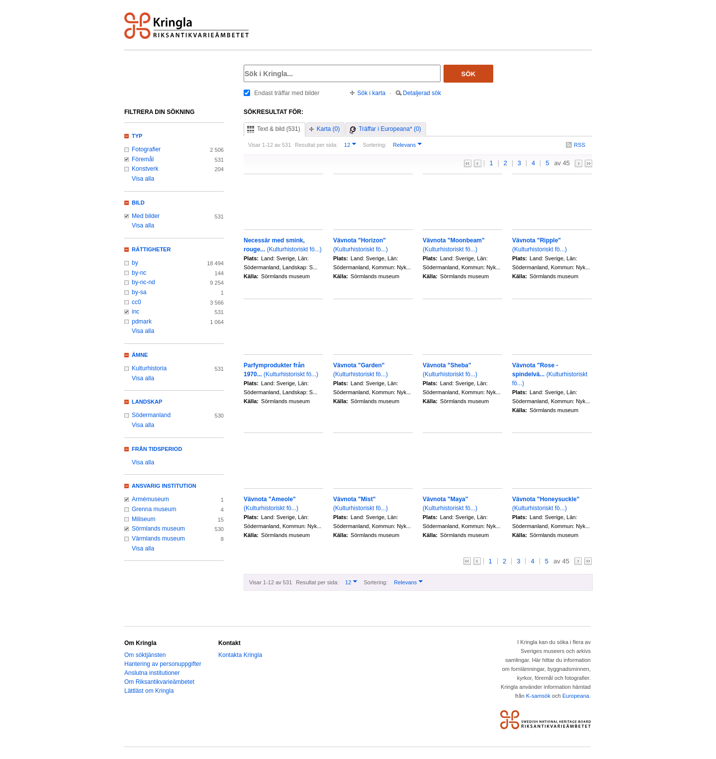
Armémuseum (150, 499)
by (135, 262)
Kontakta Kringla (240, 654)
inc (135, 311)
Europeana (575, 696)
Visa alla (143, 178)
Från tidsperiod (157, 449)
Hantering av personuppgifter (162, 663)
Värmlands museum (158, 538)
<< (467, 163)
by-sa (139, 292)
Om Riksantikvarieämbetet (159, 681)
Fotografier (146, 149)
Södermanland (151, 415)
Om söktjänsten (145, 654)
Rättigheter (151, 249)
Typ (137, 136)
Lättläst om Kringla (149, 690)
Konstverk (145, 168)
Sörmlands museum (158, 528)
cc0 (136, 302)
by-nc (139, 272)
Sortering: (374, 145)
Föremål (143, 159)
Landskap (147, 402)
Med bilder (146, 216)
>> (588, 163)
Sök (468, 74)
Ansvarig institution (164, 486)
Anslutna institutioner (151, 672)
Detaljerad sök (422, 93)
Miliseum (143, 519)
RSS (579, 145)
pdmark (142, 321)
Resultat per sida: (316, 145)
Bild (138, 203)
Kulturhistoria (149, 368)
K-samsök (538, 696)
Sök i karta (372, 93)
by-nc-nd (143, 282)
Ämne (140, 355)
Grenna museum (154, 509)
